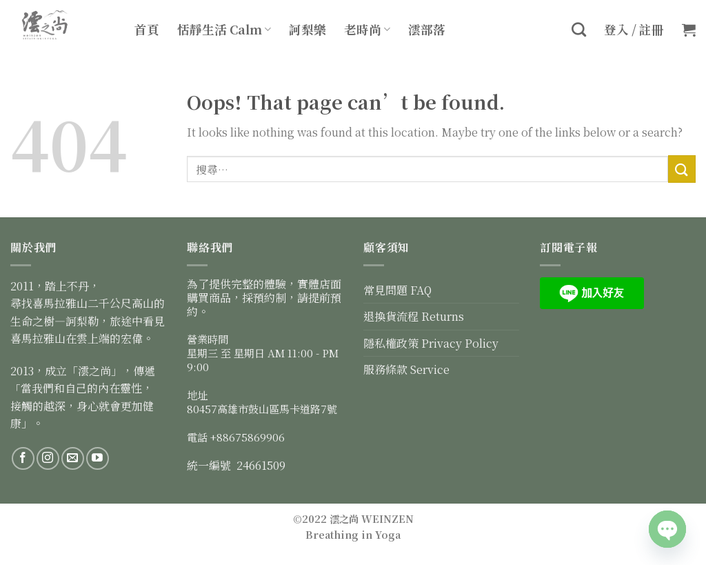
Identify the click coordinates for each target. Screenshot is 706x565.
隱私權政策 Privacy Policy (430, 343)
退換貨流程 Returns (413, 316)
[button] (689, 29)
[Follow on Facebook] (23, 458)
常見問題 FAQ (397, 290)
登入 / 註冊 (634, 29)
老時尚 (367, 29)
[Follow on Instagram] (48, 458)
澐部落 (426, 29)
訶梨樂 (307, 29)
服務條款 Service (406, 369)
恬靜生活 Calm (224, 29)
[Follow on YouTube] (97, 458)
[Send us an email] (72, 458)
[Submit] (682, 168)
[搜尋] (579, 29)
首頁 (146, 29)
